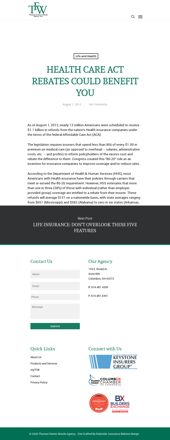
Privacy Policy (38, 382)
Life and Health (86, 56)
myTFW (34, 370)
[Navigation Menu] (140, 17)
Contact (35, 376)
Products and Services (43, 363)
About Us (35, 357)
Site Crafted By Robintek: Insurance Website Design (108, 434)
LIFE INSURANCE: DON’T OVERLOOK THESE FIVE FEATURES (85, 225)
